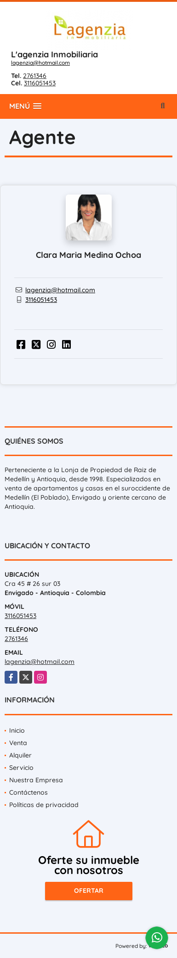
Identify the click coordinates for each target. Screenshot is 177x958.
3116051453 (40, 83)
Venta (18, 743)
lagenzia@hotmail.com (40, 62)
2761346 (34, 76)
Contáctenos (28, 792)
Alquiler (20, 755)
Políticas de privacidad (44, 805)
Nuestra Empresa (36, 780)
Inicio (17, 730)
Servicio (21, 767)
